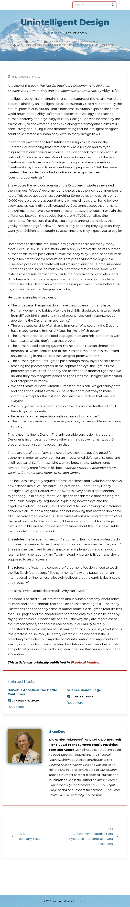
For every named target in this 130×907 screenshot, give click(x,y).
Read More (16, 707)
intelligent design (79, 45)
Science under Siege (84, 690)
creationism (39, 45)
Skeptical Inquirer (92, 41)
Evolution (73, 41)
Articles (56, 33)
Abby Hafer (24, 45)
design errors (57, 45)
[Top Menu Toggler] (124, 5)
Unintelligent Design (103, 45)
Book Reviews (57, 41)
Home (45, 33)
